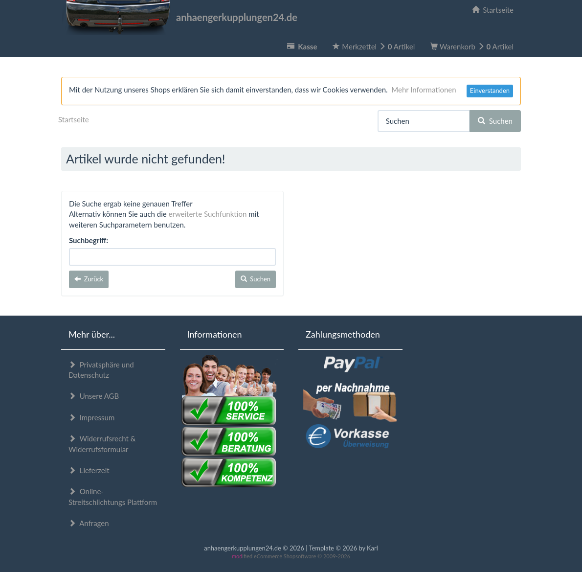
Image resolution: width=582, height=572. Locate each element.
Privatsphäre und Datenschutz (101, 369)
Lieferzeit (89, 470)
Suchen (495, 120)
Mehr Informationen (423, 89)
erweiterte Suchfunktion (208, 213)
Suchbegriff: (88, 240)
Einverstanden (490, 90)
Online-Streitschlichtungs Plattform (112, 496)
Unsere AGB (93, 395)
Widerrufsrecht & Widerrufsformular (101, 443)
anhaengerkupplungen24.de (179, 17)
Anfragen (88, 523)
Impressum (91, 417)
